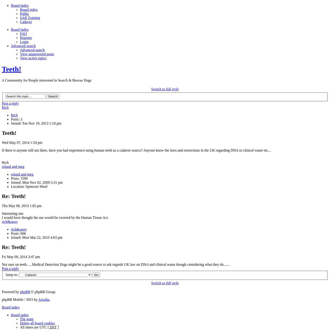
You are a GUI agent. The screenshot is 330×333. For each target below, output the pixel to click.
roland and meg (13, 167)
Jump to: (11, 275)
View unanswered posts (37, 54)
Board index (29, 10)
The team (26, 319)
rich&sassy (10, 222)
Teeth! (11, 69)
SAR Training (30, 18)
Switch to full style (165, 89)
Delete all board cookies (37, 323)
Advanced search (32, 50)
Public (24, 14)
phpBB (25, 292)
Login (24, 42)
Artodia (43, 300)
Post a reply (10, 103)
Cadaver (26, 22)
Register (26, 38)
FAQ (23, 34)
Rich (5, 107)
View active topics (33, 58)
